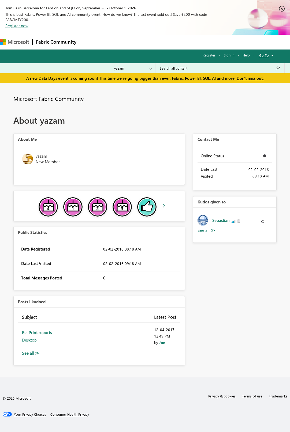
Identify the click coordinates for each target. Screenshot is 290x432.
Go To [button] (264, 55)
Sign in (229, 55)
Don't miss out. (250, 78)
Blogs (182, 42)
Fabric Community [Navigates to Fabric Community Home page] (56, 42)
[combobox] (220, 68)
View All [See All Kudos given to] (206, 230)
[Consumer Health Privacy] (69, 414)
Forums (88, 42)
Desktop (29, 340)
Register (209, 55)
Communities (158, 42)
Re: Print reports (37, 332)
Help (246, 55)
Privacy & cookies (222, 396)
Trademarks (278, 396)
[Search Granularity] (133, 68)
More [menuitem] (200, 42)
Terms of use (252, 396)
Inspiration (112, 42)
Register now (16, 25)
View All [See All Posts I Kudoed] (31, 353)
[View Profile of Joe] (162, 342)
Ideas (134, 42)
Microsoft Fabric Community (48, 98)
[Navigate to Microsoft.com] (14, 42)
